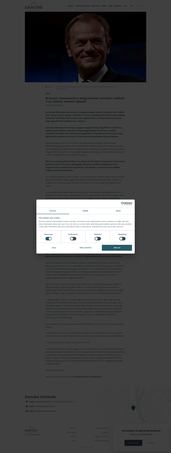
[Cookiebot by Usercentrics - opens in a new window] (122, 203)
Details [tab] (85, 211)
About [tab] (118, 211)
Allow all (117, 248)
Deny (54, 248)
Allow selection (85, 248)
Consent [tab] (52, 211)
